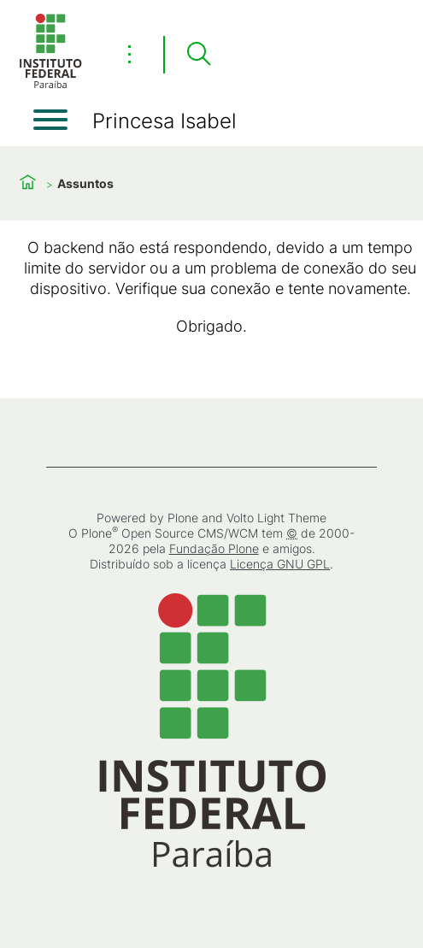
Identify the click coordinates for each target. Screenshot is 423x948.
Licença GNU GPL (280, 563)
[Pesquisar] (198, 55)
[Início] (50, 85)
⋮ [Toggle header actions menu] (129, 54)
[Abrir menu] (50, 120)
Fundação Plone (214, 548)
